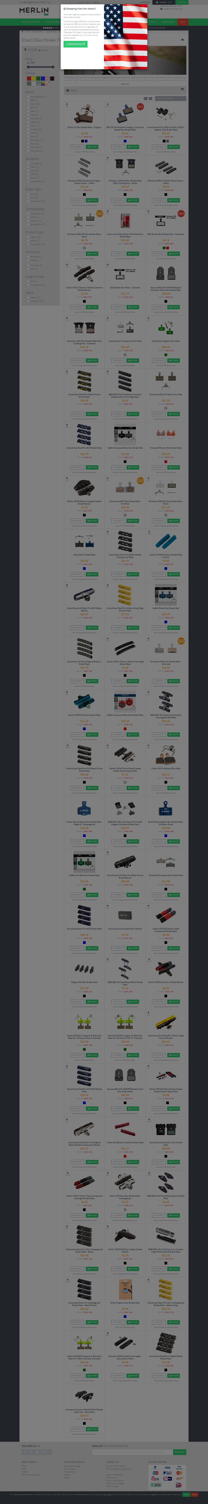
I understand (75, 44)
